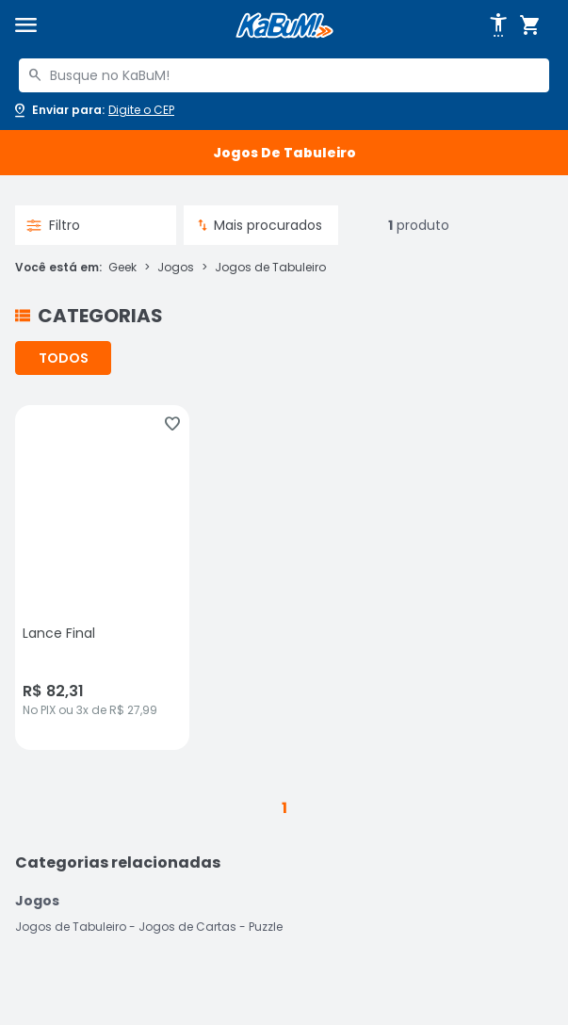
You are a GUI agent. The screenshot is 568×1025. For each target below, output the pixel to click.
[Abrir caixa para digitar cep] (92, 110)
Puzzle (266, 927)
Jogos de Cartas (187, 927)
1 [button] (284, 808)
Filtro (53, 225)
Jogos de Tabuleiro (270, 267)
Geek (122, 267)
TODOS (64, 358)
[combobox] (284, 75)
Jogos (175, 267)
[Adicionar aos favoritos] (172, 424)
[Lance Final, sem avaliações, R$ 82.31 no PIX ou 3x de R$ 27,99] (102, 577)
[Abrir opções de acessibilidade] (498, 25)
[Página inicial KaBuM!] (284, 26)
